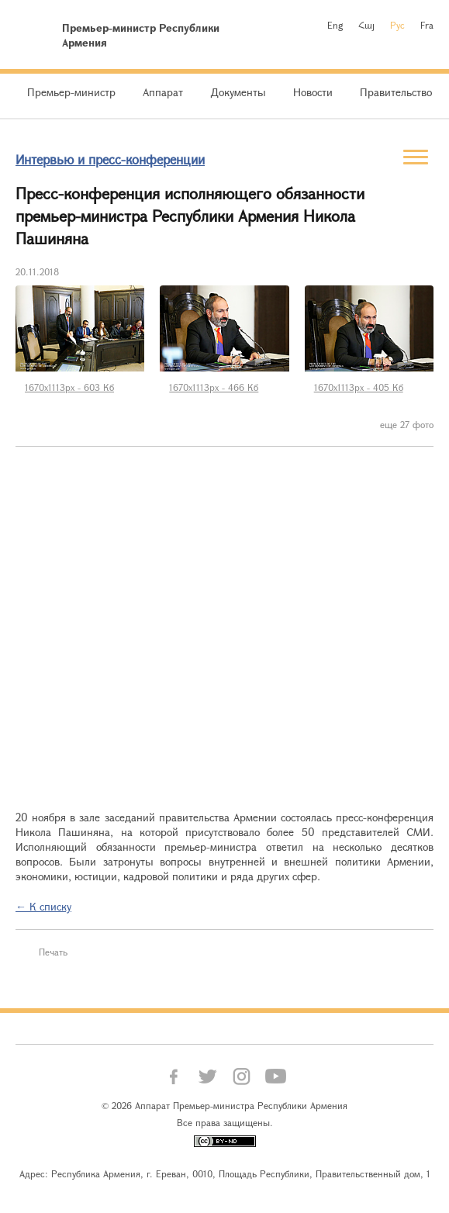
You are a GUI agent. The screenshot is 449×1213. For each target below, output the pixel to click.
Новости (313, 92)
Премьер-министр (71, 92)
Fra (426, 25)
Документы (238, 92)
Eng (335, 25)
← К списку (43, 906)
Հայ (366, 25)
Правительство (396, 92)
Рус (397, 25)
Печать (53, 951)
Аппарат (163, 92)
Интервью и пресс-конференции (110, 159)
